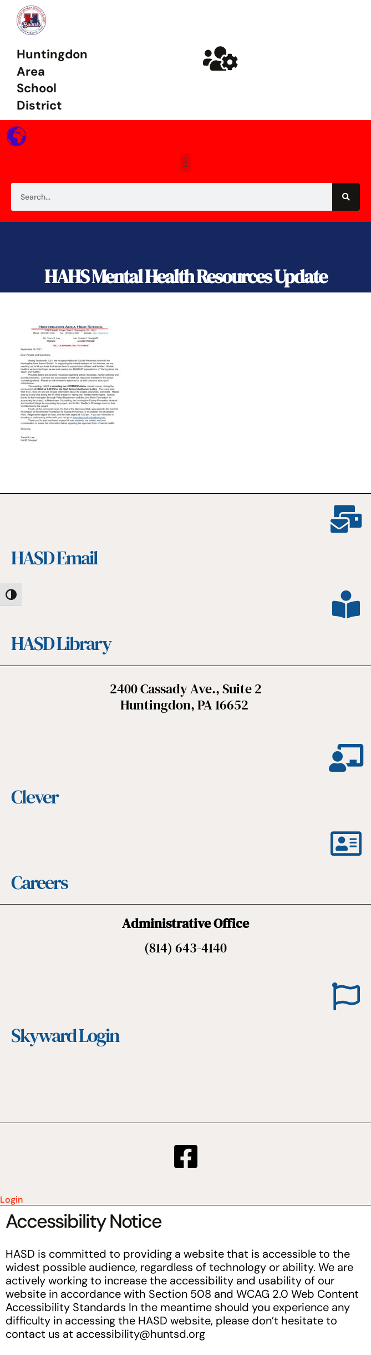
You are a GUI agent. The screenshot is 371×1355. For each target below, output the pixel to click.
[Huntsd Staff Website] (220, 58)
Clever (34, 797)
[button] (185, 162)
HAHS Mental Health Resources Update (185, 276)
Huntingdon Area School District (52, 79)
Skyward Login (65, 1035)
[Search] (346, 197)
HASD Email (54, 557)
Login (11, 1199)
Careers (39, 882)
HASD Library (61, 643)
